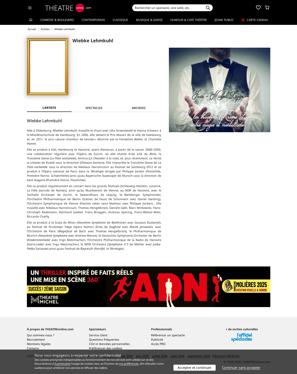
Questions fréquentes (104, 339)
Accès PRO (158, 344)
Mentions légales (39, 344)
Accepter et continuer (195, 367)
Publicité (157, 339)
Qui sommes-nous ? (40, 335)
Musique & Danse (149, 20)
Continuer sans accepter (241, 367)
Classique (120, 20)
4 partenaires (62, 364)
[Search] (167, 7)
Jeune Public (224, 20)
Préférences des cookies (105, 348)
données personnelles (114, 344)
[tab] (94, 108)
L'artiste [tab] (49, 108)
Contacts (33, 348)
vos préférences (128, 364)
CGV (92, 344)
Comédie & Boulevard (57, 20)
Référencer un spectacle (168, 335)
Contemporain (93, 20)
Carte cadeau (255, 20)
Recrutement (36, 339)
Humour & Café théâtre (188, 20)
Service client (98, 335)
